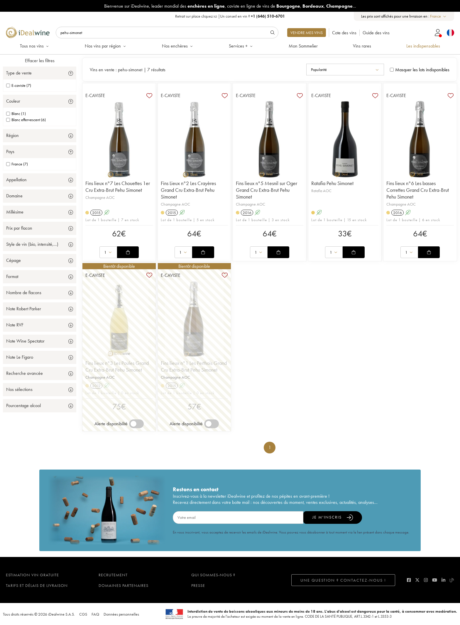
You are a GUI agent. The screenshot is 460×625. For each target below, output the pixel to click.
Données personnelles (121, 614)
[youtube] (434, 580)
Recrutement (113, 574)
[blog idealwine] (452, 580)
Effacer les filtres (40, 60)
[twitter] (417, 580)
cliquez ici (209, 16)
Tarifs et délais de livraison (37, 585)
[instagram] (426, 580)
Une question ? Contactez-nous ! (343, 580)
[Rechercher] (167, 32)
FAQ (95, 614)
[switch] (136, 423)
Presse (198, 585)
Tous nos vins (35, 46)
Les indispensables (423, 46)
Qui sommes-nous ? (213, 574)
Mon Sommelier (303, 46)
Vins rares (362, 46)
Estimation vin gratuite (32, 574)
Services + (241, 46)
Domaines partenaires (123, 585)
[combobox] (438, 16)
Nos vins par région (106, 46)
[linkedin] (443, 580)
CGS (83, 614)
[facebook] (409, 580)
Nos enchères (178, 46)
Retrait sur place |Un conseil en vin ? (230, 16)
